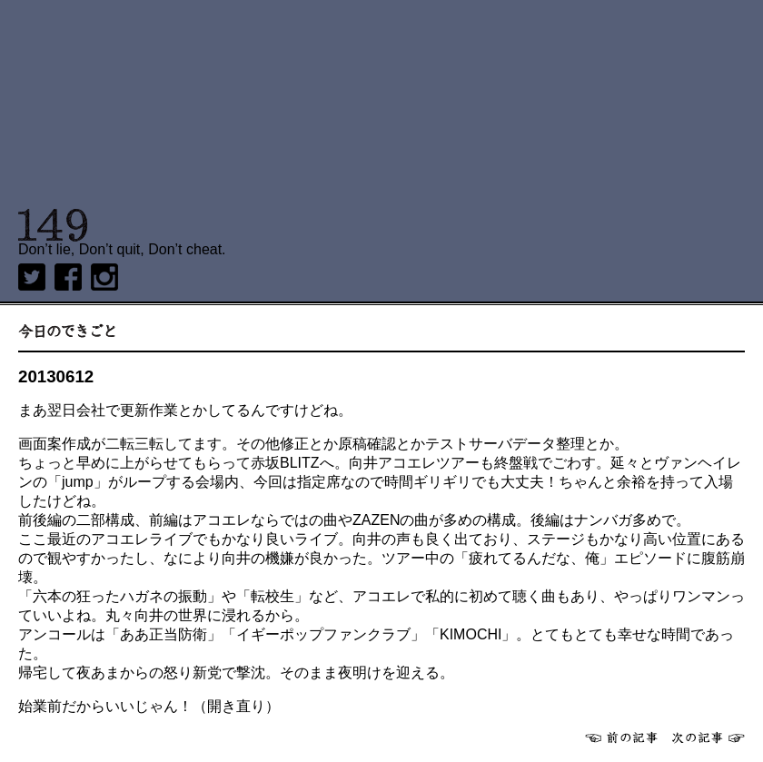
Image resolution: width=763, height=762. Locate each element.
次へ (708, 737)
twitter (31, 277)
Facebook (68, 277)
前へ (621, 737)
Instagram (104, 277)
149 (53, 225)
